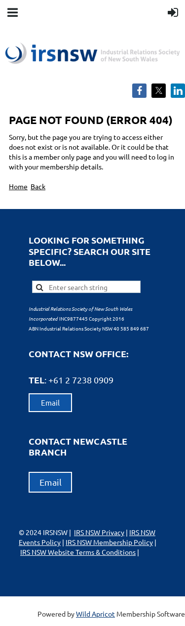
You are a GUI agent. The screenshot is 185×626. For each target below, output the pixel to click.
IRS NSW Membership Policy (109, 542)
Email (50, 402)
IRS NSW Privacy (99, 532)
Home (18, 186)
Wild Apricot (95, 613)
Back (38, 186)
